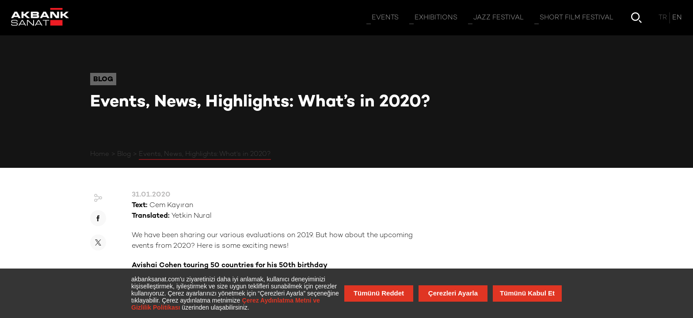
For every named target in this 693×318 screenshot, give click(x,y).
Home (99, 154)
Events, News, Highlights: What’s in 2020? (205, 154)
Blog (124, 154)
